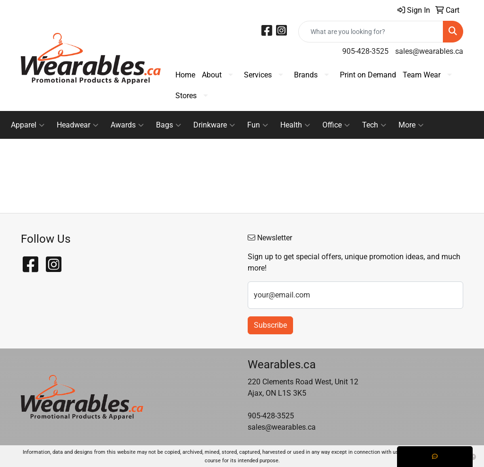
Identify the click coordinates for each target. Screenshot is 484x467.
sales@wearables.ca (429, 51)
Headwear (77, 125)
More (411, 125)
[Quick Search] (370, 31)
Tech (374, 125)
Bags (168, 125)
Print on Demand (368, 74)
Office (336, 125)
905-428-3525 (365, 51)
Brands (306, 74)
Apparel (27, 125)
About (212, 74)
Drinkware (214, 125)
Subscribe (270, 325)
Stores (186, 95)
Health (295, 125)
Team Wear (422, 74)
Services (258, 74)
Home (185, 74)
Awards (127, 125)
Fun (257, 125)
